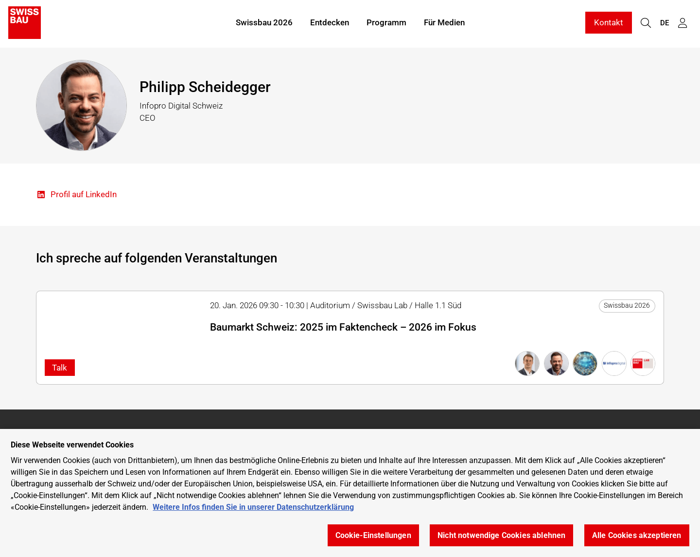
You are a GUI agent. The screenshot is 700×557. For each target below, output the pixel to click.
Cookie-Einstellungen (373, 535)
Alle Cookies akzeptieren (637, 535)
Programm (386, 23)
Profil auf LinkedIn (76, 195)
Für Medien (444, 23)
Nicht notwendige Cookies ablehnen (501, 535)
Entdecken (329, 23)
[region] (350, 493)
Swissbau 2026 (264, 23)
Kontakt (608, 23)
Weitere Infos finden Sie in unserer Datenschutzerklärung (253, 507)
